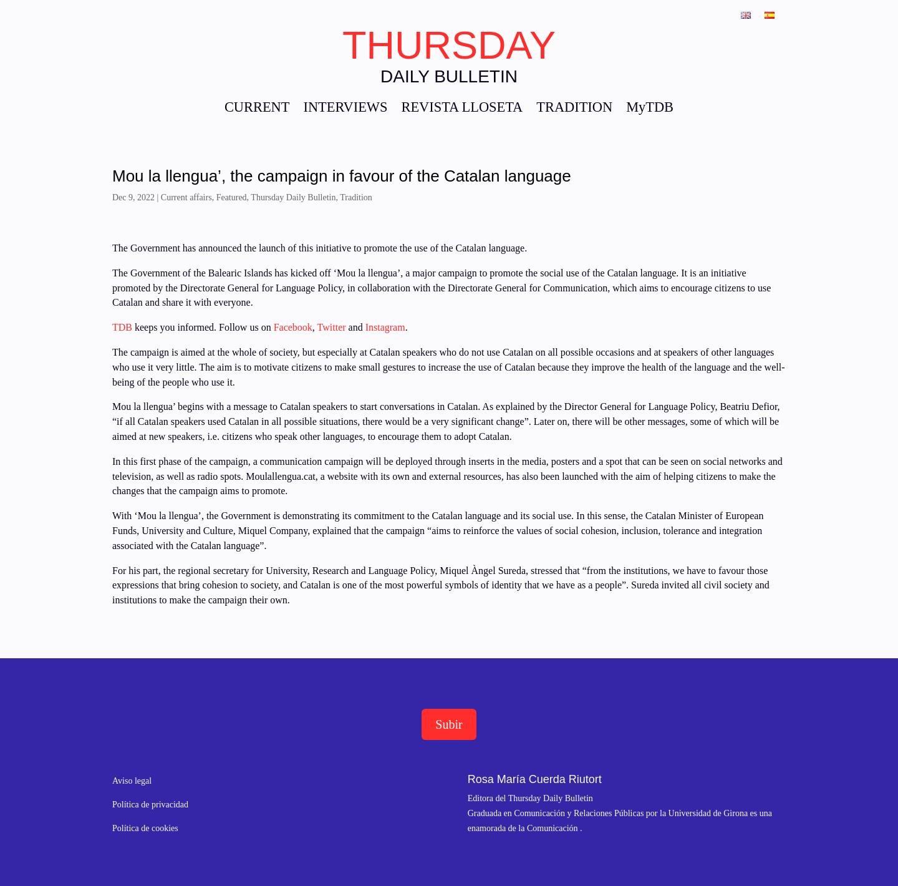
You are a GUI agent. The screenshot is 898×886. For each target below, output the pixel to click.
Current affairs (186, 197)
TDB (122, 327)
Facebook (291, 327)
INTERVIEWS (345, 109)
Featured (231, 197)
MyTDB (650, 109)
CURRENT (257, 109)
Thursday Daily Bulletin (293, 197)
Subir (448, 724)
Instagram (385, 327)
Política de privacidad (150, 804)
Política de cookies (145, 828)
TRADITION (574, 109)
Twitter (333, 327)
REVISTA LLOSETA (462, 109)
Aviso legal (132, 781)
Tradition (356, 197)
